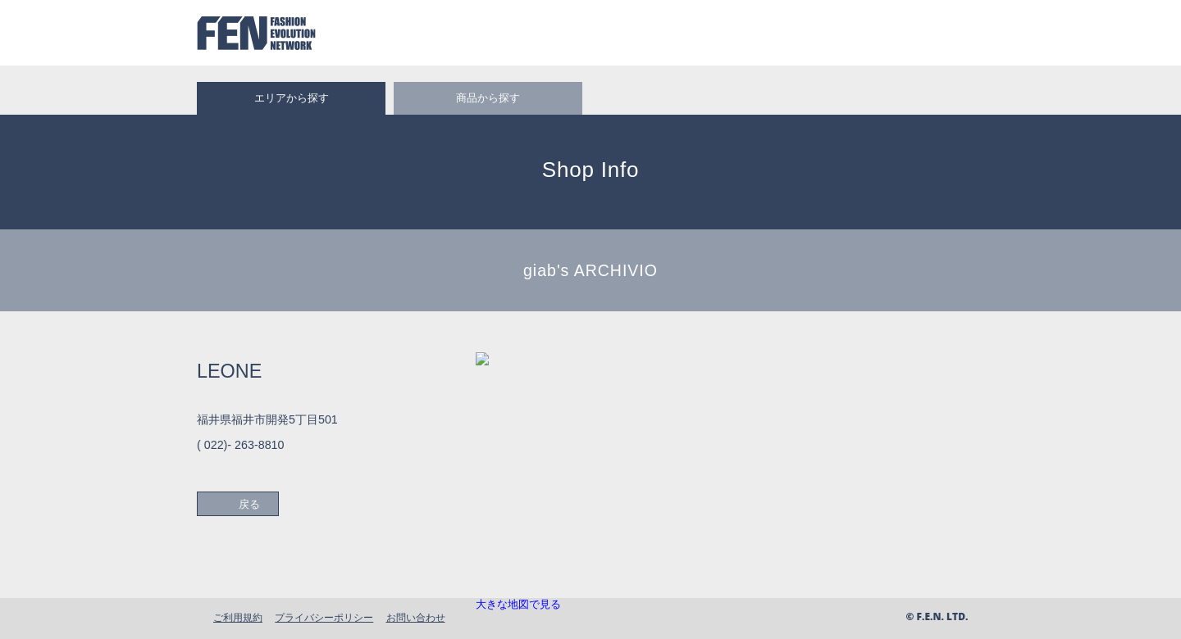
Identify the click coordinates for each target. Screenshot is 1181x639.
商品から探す (488, 98)
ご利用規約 (237, 617)
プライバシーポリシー (324, 617)
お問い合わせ (415, 617)
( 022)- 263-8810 (241, 444)
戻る (249, 504)
